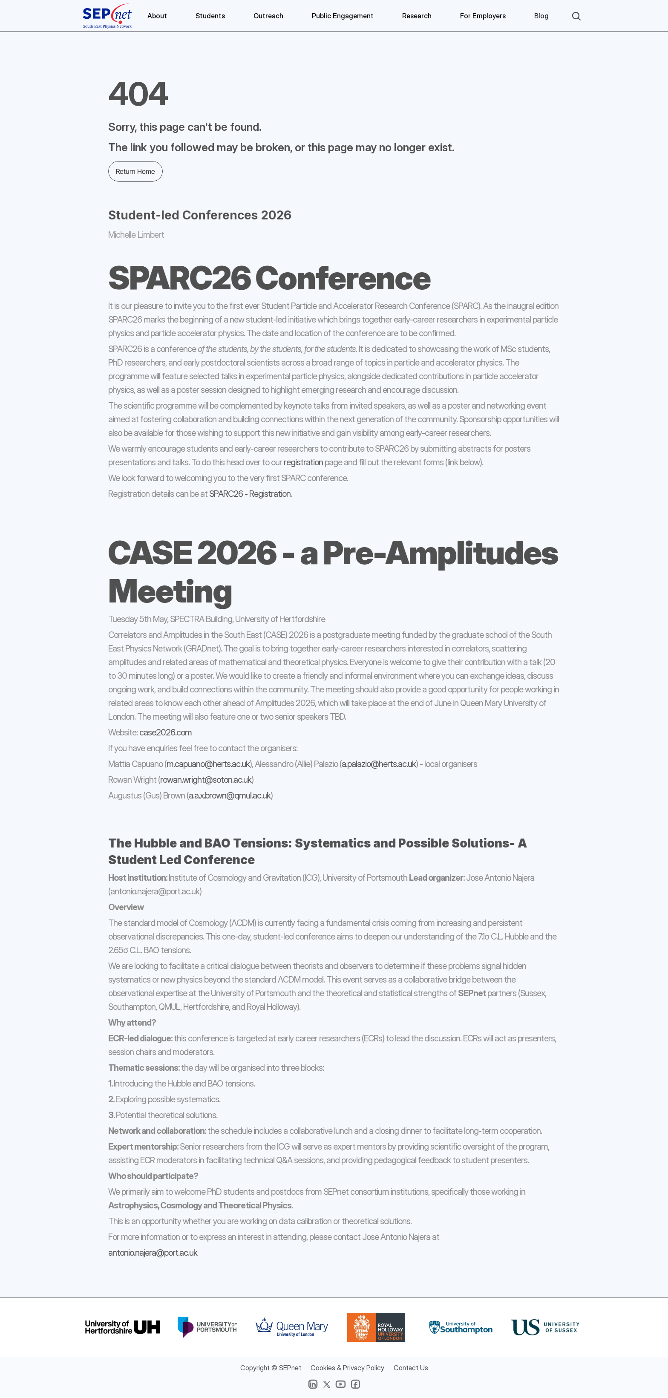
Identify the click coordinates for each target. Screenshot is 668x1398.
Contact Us (411, 1367)
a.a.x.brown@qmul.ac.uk (224, 796)
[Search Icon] (576, 16)
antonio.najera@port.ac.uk (147, 1253)
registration (298, 463)
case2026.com (160, 733)
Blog (541, 16)
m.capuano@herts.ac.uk (203, 764)
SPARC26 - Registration (244, 494)
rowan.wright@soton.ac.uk (200, 780)
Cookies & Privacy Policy (347, 1367)
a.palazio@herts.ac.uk (374, 764)
